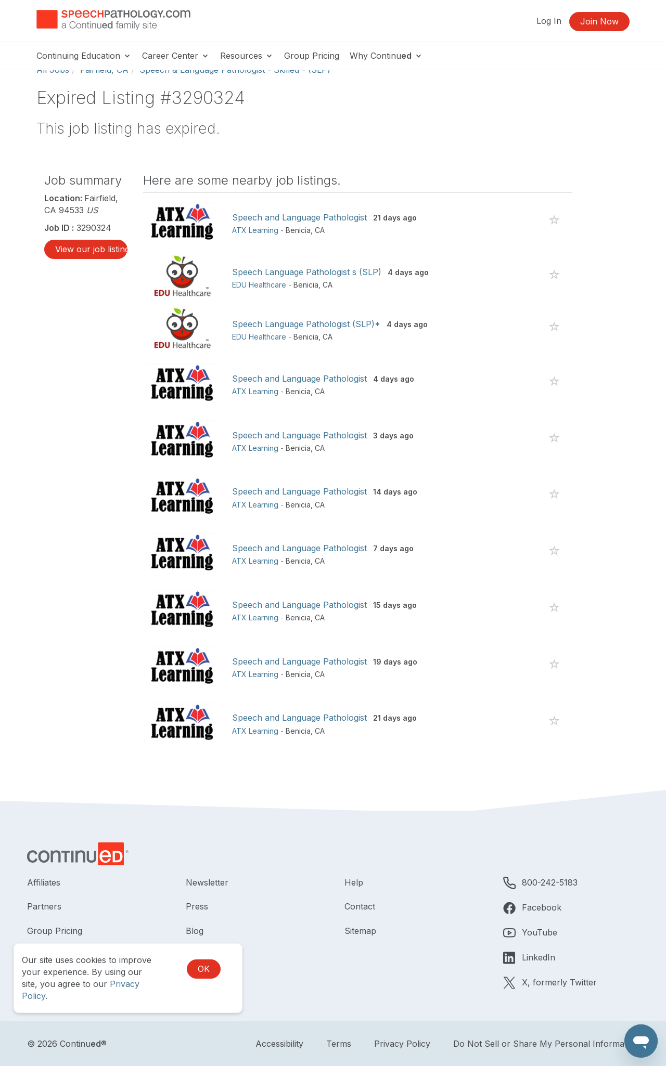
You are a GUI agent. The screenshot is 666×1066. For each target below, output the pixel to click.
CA (320, 230)
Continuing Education (84, 55)
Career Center (176, 55)
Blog (194, 931)
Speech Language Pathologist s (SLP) (306, 272)
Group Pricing (311, 55)
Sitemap (360, 931)
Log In (548, 21)
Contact (359, 906)
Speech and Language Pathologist (299, 217)
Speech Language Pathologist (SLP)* (306, 324)
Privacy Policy (402, 1043)
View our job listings (91, 249)
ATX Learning (255, 230)
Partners (44, 906)
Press (197, 906)
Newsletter (207, 882)
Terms (338, 1043)
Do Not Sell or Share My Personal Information (546, 1043)
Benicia (298, 230)
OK (204, 969)
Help (353, 882)
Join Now (599, 21)
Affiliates (43, 882)
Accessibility (279, 1043)
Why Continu (386, 55)
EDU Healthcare (259, 284)
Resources (247, 55)
